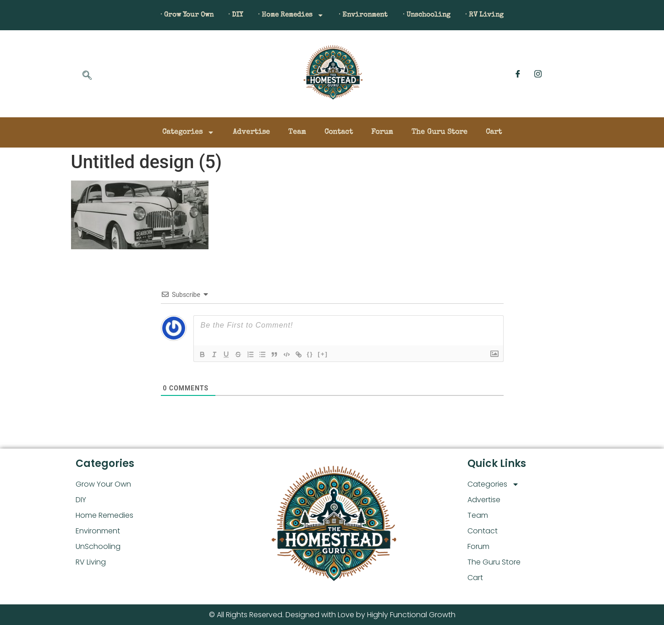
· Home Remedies (287, 15)
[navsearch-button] (87, 76)
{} (317, 354)
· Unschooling (437, 15)
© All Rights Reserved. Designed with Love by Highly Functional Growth (332, 614)
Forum (382, 132)
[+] (330, 354)
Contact (338, 132)
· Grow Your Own (170, 15)
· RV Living (501, 15)
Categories (188, 132)
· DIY (226, 15)
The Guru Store (439, 132)
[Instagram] (538, 74)
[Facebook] (518, 74)
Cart (494, 132)
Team (297, 132)
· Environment (367, 15)
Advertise (251, 132)
